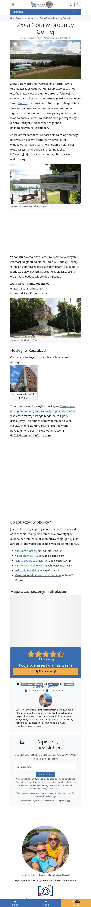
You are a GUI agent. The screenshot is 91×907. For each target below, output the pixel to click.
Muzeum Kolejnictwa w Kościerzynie (38, 575)
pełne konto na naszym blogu (49, 793)
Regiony (20, 18)
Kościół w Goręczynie (28, 551)
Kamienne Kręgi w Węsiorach (33, 565)
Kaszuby (32, 18)
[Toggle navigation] (13, 4)
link (68, 800)
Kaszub (22, 103)
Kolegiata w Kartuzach (29, 556)
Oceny (76, 903)
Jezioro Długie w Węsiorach (32, 560)
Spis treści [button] (45, 11)
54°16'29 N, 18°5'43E (46, 687)
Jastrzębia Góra (33, 144)
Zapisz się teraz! (45, 774)
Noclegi (45, 903)
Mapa (15, 903)
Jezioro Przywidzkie (27, 570)
